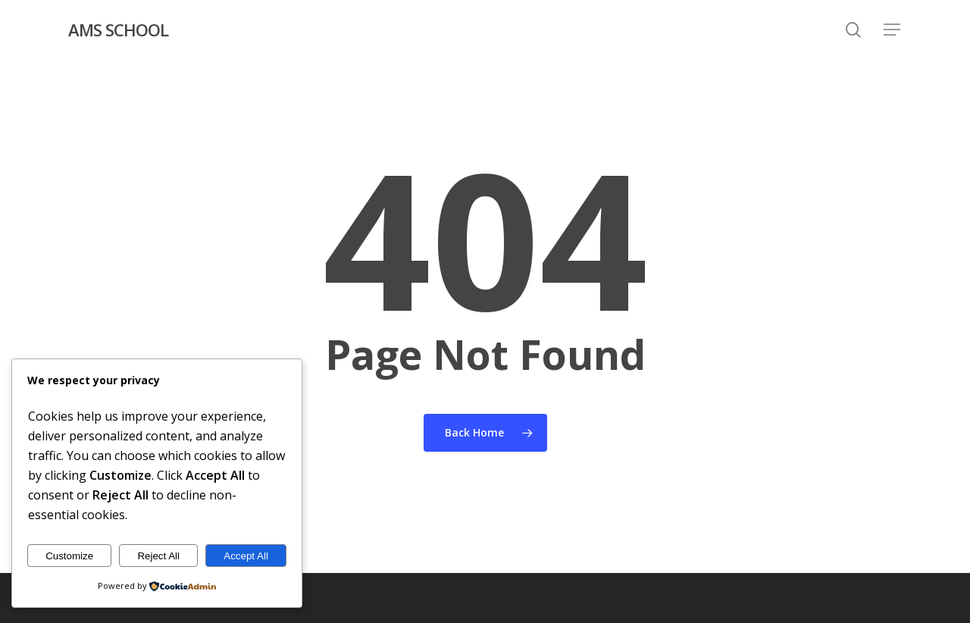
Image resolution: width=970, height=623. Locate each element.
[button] (893, 30)
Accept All (246, 556)
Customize (69, 556)
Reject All (158, 556)
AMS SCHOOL (118, 29)
